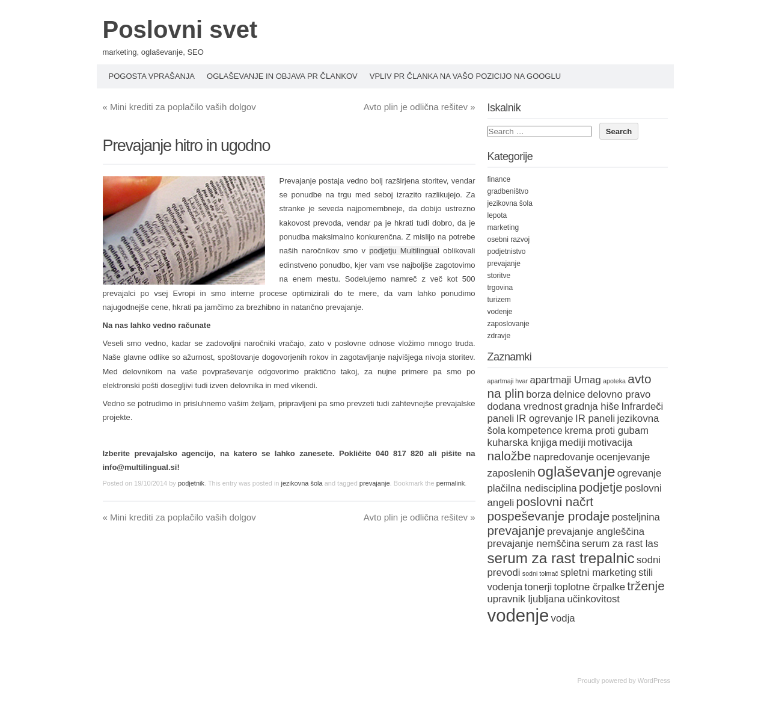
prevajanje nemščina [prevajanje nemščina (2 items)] (533, 543)
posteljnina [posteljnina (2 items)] (636, 517)
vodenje (500, 311)
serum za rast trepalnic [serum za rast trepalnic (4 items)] (561, 558)
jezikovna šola (302, 483)
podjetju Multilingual (404, 250)
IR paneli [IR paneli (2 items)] (595, 418)
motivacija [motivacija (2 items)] (609, 442)
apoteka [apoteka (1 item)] (614, 380)
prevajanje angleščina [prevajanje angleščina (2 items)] (595, 531)
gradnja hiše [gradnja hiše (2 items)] (591, 406)
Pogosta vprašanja (152, 76)
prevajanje (374, 483)
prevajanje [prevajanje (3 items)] (516, 530)
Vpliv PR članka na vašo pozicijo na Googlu (465, 76)
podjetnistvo (506, 251)
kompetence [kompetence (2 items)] (535, 430)
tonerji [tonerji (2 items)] (538, 587)
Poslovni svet (180, 29)
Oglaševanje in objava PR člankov (282, 76)
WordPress (654, 680)
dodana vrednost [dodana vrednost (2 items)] (525, 406)
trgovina (500, 287)
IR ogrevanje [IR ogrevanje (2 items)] (544, 418)
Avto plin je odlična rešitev (419, 107)
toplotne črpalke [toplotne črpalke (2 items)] (589, 587)
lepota (497, 215)
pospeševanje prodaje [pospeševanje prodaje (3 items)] (548, 516)
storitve (499, 275)
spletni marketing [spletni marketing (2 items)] (598, 572)
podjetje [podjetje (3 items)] (601, 487)
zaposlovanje (508, 324)
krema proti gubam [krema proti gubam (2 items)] (606, 430)
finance (499, 179)
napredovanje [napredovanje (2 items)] (563, 457)
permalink (450, 483)
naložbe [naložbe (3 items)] (509, 456)
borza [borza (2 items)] (538, 394)
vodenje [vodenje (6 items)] (518, 615)
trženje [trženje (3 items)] (646, 586)
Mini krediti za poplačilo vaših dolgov (179, 107)
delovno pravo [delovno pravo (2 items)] (618, 394)
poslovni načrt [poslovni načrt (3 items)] (555, 501)
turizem (499, 299)
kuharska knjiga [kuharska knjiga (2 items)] (522, 442)
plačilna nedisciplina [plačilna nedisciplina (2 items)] (532, 488)
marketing (503, 227)
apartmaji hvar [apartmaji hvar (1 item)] (507, 380)
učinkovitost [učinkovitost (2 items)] (593, 599)
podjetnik (191, 483)
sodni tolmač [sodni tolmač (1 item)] (540, 573)
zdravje (499, 336)
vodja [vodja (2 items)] (563, 618)
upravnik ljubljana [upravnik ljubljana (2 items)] (526, 599)
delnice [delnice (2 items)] (569, 394)
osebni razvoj (508, 239)
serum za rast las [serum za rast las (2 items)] (620, 543)
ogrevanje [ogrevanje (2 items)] (639, 473)
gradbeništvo (508, 191)
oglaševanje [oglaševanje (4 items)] (576, 471)
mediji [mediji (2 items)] (572, 442)
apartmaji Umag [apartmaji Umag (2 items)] (565, 380)
